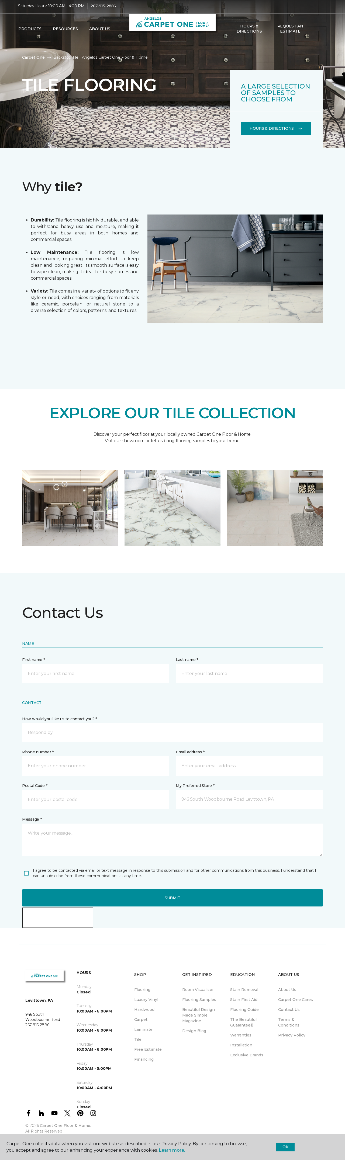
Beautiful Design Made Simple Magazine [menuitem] (198, 1015)
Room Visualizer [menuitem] (198, 989)
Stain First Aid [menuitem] (243, 999)
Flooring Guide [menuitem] (244, 1009)
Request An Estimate (290, 32)
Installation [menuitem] (241, 1045)
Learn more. (172, 1150)
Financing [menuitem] (144, 1059)
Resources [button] (65, 32)
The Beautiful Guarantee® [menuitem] (243, 1022)
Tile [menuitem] (138, 1039)
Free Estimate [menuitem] (148, 1049)
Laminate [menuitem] (143, 1029)
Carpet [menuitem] (140, 1019)
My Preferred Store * (195, 786)
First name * (33, 660)
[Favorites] (321, 32)
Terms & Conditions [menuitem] (288, 1022)
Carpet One (33, 57)
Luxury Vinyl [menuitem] (146, 999)
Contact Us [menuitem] (289, 1009)
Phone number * (38, 752)
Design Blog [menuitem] (194, 1030)
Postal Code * (34, 786)
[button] (315, 32)
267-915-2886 (103, 9)
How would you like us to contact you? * (59, 719)
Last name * (187, 660)
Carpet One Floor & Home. (65, 1125)
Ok (285, 1146)
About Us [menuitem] (287, 989)
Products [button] (30, 32)
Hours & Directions (249, 32)
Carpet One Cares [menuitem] (295, 999)
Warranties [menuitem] (240, 1035)
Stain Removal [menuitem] (244, 989)
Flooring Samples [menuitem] (199, 999)
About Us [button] (99, 32)
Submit (172, 897)
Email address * (190, 752)
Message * (32, 819)
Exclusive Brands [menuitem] (246, 1055)
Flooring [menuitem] (142, 989)
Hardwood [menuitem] (144, 1009)
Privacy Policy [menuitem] (291, 1035)
